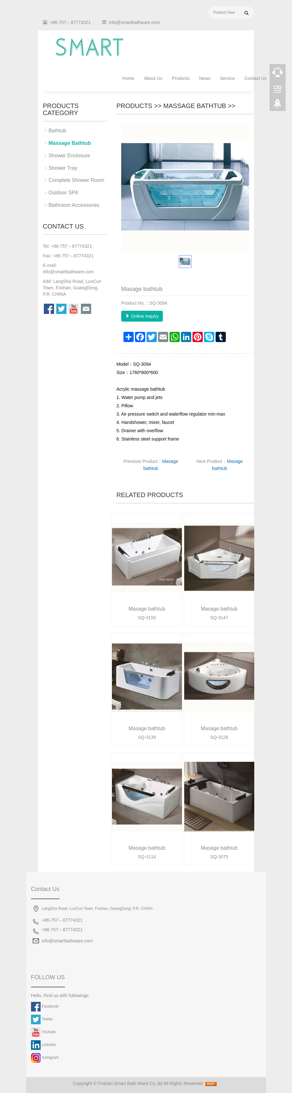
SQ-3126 (219, 737)
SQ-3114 (147, 856)
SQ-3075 (219, 856)
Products (180, 78)
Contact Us (255, 78)
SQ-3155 (147, 617)
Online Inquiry (142, 316)
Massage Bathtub (194, 105)
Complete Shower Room (76, 180)
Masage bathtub (147, 609)
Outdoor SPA (63, 192)
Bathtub (57, 130)
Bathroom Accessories (74, 205)
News (204, 78)
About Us (153, 78)
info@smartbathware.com (134, 22)
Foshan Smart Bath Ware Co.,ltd (130, 1083)
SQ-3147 (219, 617)
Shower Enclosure (69, 155)
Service (227, 78)
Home (128, 78)
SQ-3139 (147, 737)
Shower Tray (63, 168)
